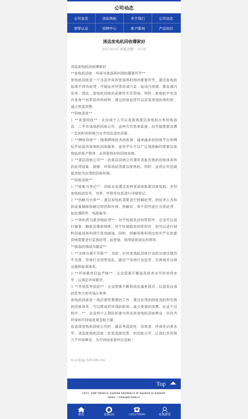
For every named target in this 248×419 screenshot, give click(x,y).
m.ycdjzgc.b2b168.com (88, 360)
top (161, 383)
